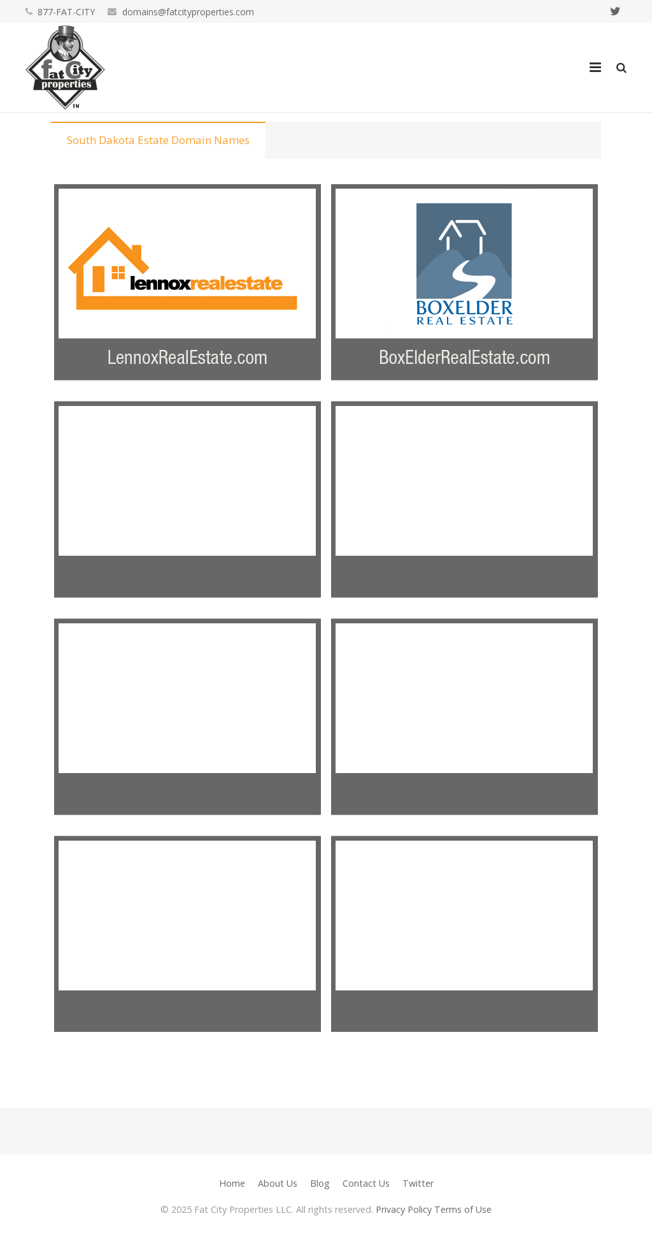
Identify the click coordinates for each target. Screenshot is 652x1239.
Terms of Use (463, 1209)
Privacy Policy (404, 1209)
